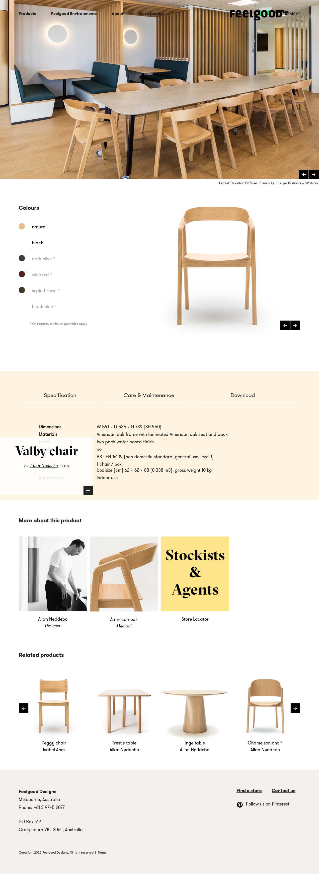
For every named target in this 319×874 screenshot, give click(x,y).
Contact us (283, 790)
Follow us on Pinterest (263, 804)
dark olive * (43, 259)
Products (27, 13)
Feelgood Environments (74, 13)
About (117, 13)
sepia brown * (46, 290)
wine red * (42, 274)
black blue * (44, 306)
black (37, 243)
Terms (102, 852)
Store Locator (151, 13)
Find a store (249, 790)
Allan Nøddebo (44, 466)
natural (39, 227)
